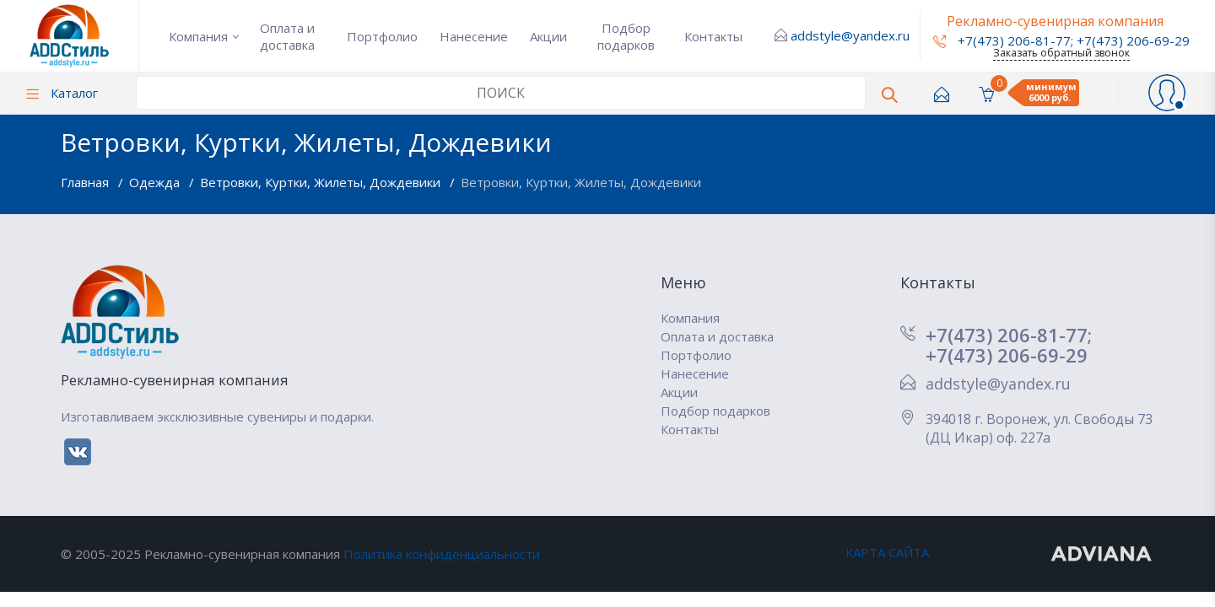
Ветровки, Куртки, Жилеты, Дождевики (322, 182)
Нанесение (474, 36)
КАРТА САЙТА (887, 552)
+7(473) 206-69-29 (1133, 40)
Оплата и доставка (287, 36)
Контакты (713, 36)
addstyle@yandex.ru (850, 35)
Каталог (62, 92)
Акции (548, 36)
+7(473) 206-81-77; (1009, 334)
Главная (86, 182)
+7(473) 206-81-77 (1002, 40)
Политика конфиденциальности (441, 553)
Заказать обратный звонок (1061, 53)
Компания (198, 36)
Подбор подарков (626, 36)
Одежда (156, 182)
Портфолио (382, 36)
